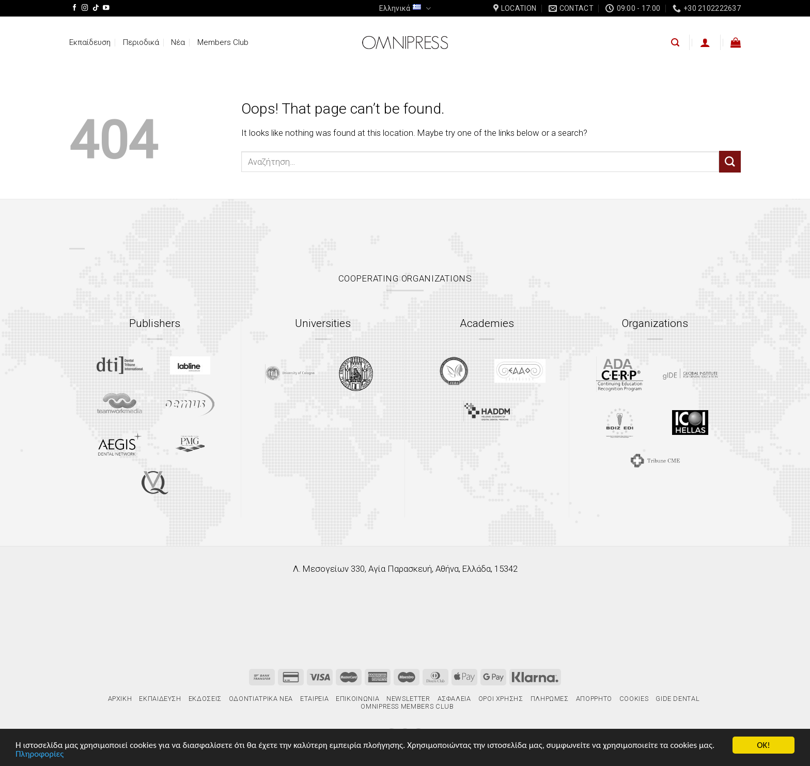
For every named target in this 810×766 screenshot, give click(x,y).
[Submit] (730, 161)
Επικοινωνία (357, 698)
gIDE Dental (677, 698)
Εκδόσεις (205, 698)
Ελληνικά (404, 8)
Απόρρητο (594, 698)
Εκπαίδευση (90, 42)
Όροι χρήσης (500, 698)
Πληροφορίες (39, 754)
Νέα (178, 42)
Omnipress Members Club (406, 706)
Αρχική (120, 698)
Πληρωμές (550, 698)
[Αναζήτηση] (675, 43)
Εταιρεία (314, 698)
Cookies (634, 698)
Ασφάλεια (454, 698)
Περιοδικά (141, 42)
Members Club (222, 42)
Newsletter (408, 698)
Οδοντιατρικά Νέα (261, 698)
